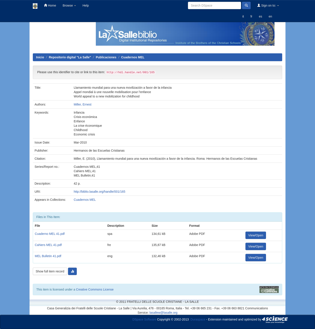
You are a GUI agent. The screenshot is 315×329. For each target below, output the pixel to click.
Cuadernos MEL (133, 57)
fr (251, 16)
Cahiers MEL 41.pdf (48, 245)
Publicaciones (106, 57)
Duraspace (198, 319)
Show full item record (50, 271)
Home (50, 5)
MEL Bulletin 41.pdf (48, 256)
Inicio (40, 57)
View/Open (255, 235)
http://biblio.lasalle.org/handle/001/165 (99, 191)
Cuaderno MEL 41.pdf (50, 233)
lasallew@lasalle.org (163, 312)
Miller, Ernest (82, 104)
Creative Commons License (95, 289)
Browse (69, 5)
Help (85, 5)
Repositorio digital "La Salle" (70, 57)
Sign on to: (268, 5)
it (243, 16)
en (270, 16)
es (260, 16)
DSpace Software (144, 319)
